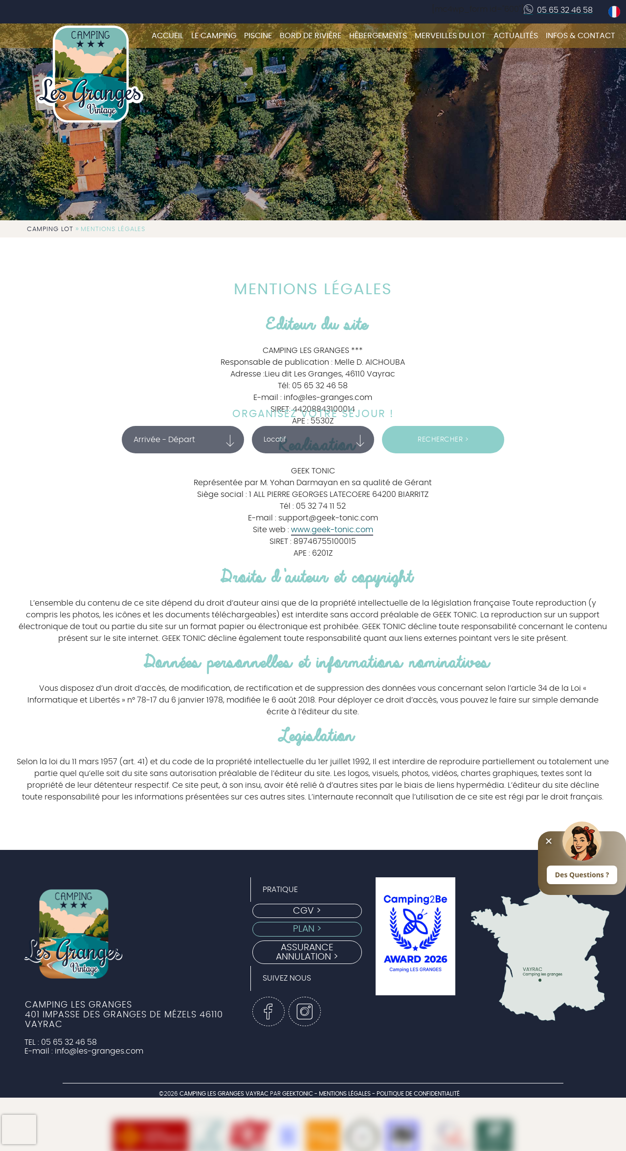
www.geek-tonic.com (332, 530)
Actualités (515, 36)
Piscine (258, 36)
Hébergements (378, 36)
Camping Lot (50, 229)
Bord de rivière (310, 36)
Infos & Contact (580, 36)
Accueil (167, 36)
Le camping (213, 36)
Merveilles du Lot (450, 36)
